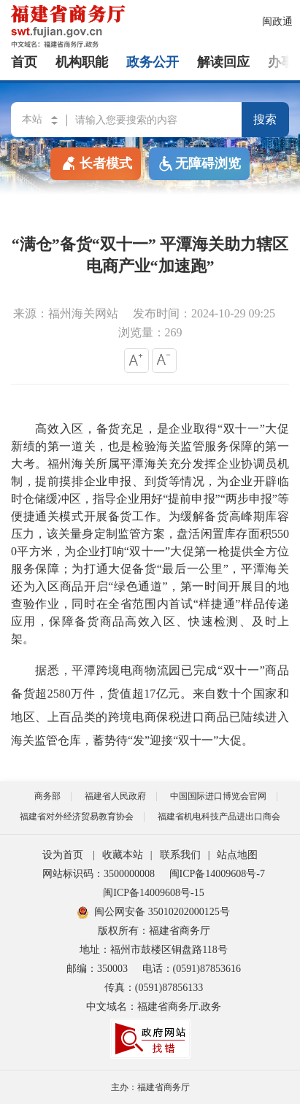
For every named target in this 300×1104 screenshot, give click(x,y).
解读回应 (223, 62)
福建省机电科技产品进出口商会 (219, 816)
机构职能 (81, 62)
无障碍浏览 (199, 164)
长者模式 (95, 162)
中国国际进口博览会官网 (218, 796)
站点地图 (237, 854)
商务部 (47, 796)
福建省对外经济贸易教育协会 (77, 816)
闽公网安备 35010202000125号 (153, 911)
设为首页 (62, 854)
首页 (24, 62)
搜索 (265, 119)
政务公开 (152, 62)
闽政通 (277, 21)
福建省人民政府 (115, 796)
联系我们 (180, 854)
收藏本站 (122, 854)
